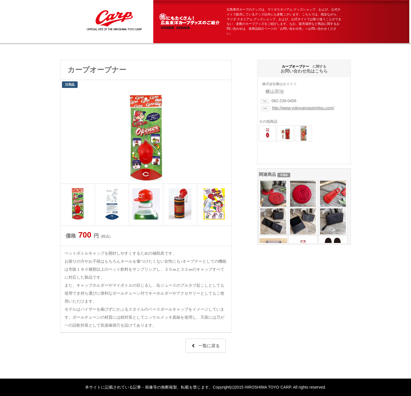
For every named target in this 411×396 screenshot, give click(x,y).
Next (223, 136)
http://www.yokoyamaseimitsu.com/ (303, 108)
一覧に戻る (206, 345)
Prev (67, 136)
